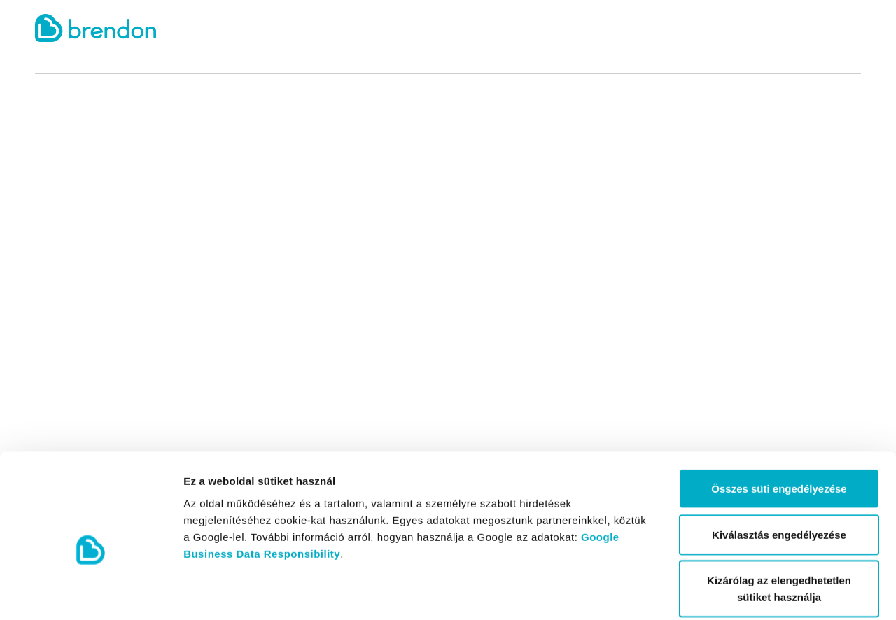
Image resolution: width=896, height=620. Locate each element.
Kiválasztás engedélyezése (779, 466)
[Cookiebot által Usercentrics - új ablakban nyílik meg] (90, 592)
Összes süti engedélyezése (778, 419)
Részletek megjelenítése (795, 592)
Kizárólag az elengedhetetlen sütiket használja (779, 519)
